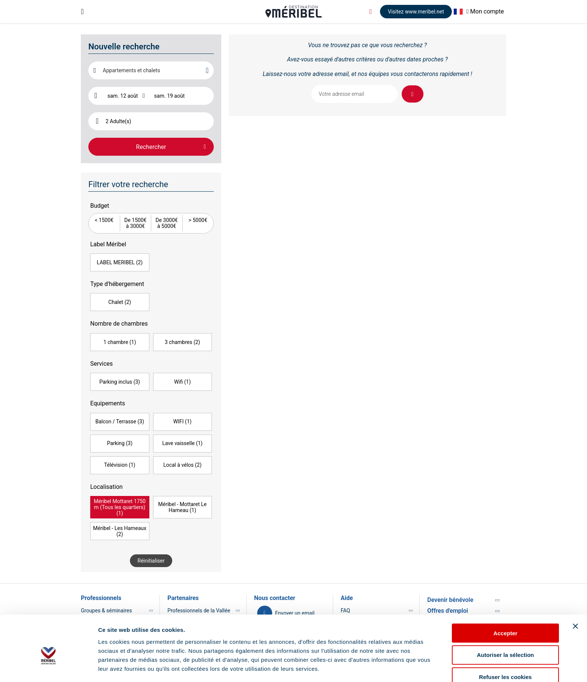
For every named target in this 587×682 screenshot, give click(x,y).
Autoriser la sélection (505, 618)
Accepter (505, 596)
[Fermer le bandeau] (575, 589)
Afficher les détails (123, 667)
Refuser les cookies (505, 640)
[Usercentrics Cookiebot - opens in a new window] (48, 667)
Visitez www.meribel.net (416, 12)
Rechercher (151, 146)
